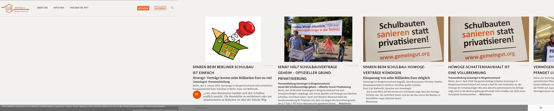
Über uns (42, 8)
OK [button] (541, 108)
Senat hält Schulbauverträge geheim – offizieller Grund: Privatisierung (307, 72)
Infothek (59, 8)
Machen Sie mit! (79, 8)
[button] (2, 109)
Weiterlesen (345, 103)
